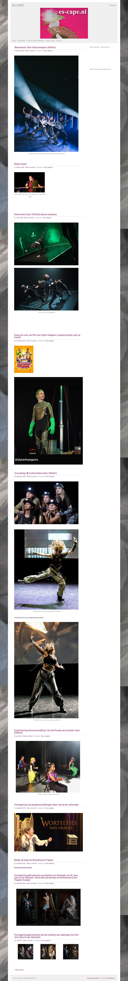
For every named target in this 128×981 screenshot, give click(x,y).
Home (14, 41)
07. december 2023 (20, 341)
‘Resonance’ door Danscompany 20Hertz (35, 47)
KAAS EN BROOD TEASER (23, 867)
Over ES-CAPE (50, 41)
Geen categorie (48, 50)
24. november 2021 (20, 863)
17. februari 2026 (19, 50)
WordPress (111, 978)
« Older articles (19, 970)
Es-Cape (18, 5)
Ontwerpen (21, 41)
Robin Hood (20, 164)
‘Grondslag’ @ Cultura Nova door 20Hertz (35, 473)
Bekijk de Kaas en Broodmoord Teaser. (34, 860)
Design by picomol (93, 978)
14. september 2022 (20, 476)
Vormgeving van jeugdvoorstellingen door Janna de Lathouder (46, 805)
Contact (59, 41)
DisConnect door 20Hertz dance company (35, 214)
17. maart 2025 (18, 217)
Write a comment (30, 50)
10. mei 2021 (18, 940)
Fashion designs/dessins (35, 41)
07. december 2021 (20, 808)
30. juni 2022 (18, 736)
